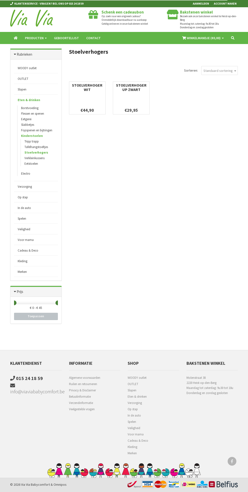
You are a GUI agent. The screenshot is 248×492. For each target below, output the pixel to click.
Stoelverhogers (36, 152)
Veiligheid (24, 229)
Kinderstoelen (32, 136)
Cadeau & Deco (28, 250)
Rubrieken (24, 54)
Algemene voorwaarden (84, 378)
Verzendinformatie (81, 403)
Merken (22, 272)
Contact (93, 38)
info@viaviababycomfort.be (36, 389)
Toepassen (36, 316)
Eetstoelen (31, 164)
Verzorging (25, 187)
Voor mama (26, 240)
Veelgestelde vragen (82, 409)
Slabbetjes (27, 125)
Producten (36, 38)
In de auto (24, 208)
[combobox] (219, 70)
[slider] (14, 302)
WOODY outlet (27, 68)
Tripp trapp (31, 141)
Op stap (23, 197)
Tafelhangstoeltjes (36, 147)
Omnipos (60, 484)
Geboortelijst (66, 38)
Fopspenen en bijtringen (36, 130)
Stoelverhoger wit (87, 87)
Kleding (22, 261)
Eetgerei (26, 119)
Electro (25, 173)
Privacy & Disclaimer (82, 390)
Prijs (20, 291)
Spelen (22, 218)
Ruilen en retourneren (83, 384)
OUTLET (23, 79)
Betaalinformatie (80, 397)
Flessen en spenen (32, 114)
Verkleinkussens (34, 158)
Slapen (22, 89)
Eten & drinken (29, 100)
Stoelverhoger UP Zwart (131, 87)
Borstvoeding (30, 108)
